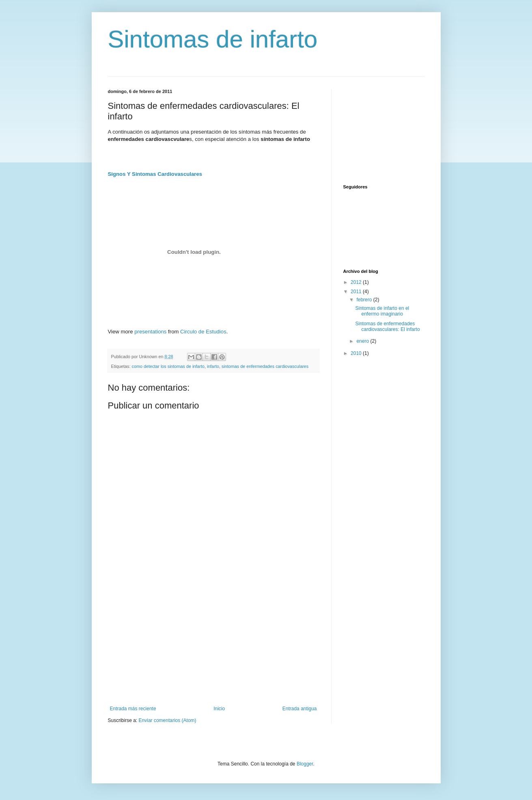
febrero (364, 300)
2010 (357, 353)
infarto (213, 366)
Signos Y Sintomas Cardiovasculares (155, 174)
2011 (357, 291)
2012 (357, 282)
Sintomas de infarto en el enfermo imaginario (382, 311)
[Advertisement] (213, 645)
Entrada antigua (299, 708)
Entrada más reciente (133, 708)
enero (363, 341)
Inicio (219, 708)
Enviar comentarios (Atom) (167, 720)
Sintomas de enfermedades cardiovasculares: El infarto (387, 326)
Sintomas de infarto (213, 39)
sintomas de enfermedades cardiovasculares (265, 366)
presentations (150, 332)
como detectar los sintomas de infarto (168, 366)
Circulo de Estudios (203, 332)
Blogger (305, 764)
